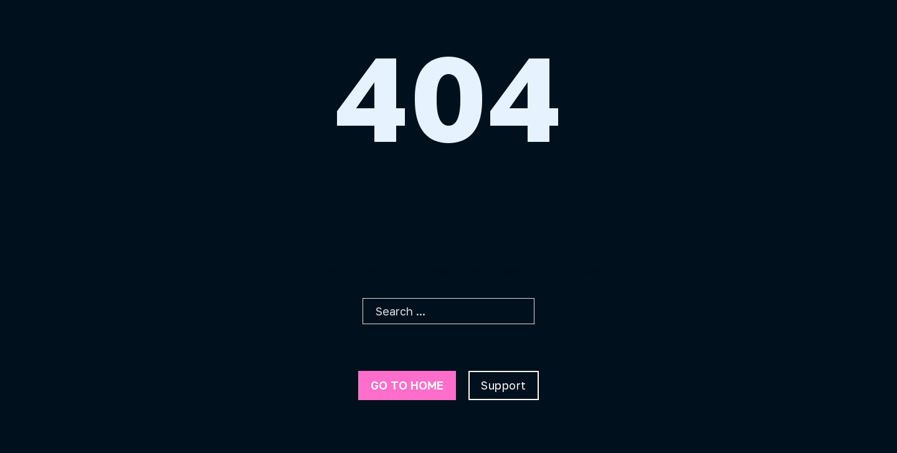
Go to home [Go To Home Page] (407, 385)
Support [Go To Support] (503, 385)
